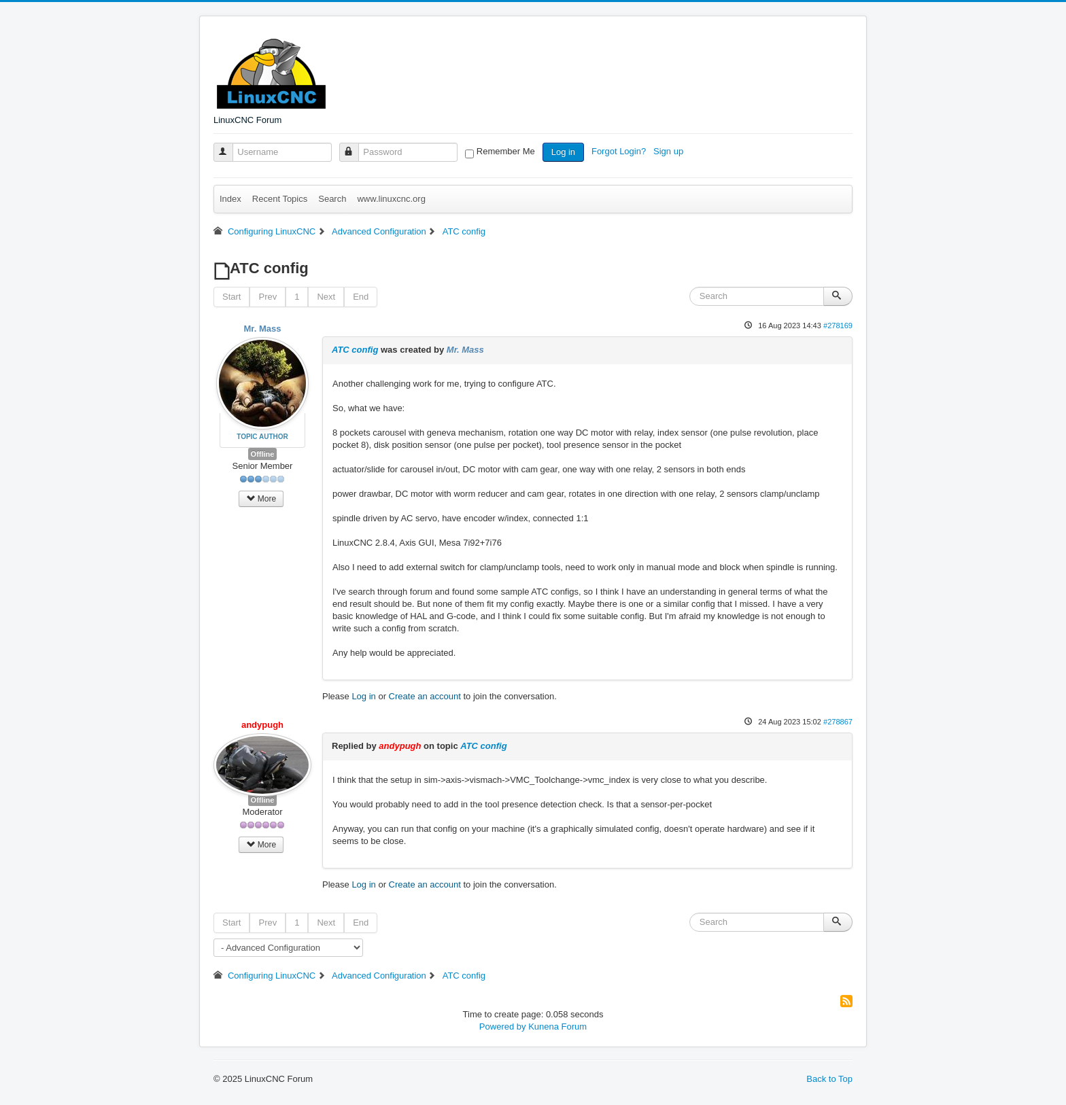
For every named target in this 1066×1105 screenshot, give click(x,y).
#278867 (838, 722)
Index (230, 199)
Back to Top (829, 1079)
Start (231, 297)
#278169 (838, 325)
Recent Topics (279, 199)
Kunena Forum (557, 1026)
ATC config (355, 350)
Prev (267, 297)
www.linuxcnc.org (391, 199)
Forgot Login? (620, 151)
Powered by (502, 1026)
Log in (563, 152)
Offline (263, 454)
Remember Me (506, 151)
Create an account (425, 696)
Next (326, 297)
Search (332, 199)
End (360, 297)
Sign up (669, 151)
